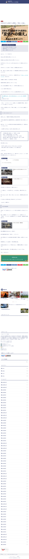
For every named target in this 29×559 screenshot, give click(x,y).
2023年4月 (15, 463)
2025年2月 (15, 407)
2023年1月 (15, 471)
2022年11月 (15, 476)
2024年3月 (15, 435)
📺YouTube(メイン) (4, 343)
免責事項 (18, 556)
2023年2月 (15, 468)
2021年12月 (15, 503)
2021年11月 (15, 506)
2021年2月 (15, 529)
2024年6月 (15, 427)
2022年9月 (15, 481)
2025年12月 (15, 382)
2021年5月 (15, 521)
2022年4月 (15, 493)
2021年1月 (15, 531)
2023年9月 (15, 450)
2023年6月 (15, 458)
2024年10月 (15, 417)
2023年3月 (15, 465)
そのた (2, 21)
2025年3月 (15, 405)
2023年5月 (15, 460)
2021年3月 (15, 526)
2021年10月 (15, 509)
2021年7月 (15, 516)
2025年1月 (15, 410)
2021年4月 (15, 524)
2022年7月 (15, 486)
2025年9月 (15, 389)
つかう (15, 373)
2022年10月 (15, 478)
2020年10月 (15, 539)
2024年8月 (15, 422)
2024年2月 (15, 438)
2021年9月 (15, 511)
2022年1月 (15, 501)
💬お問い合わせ (4, 349)
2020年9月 (15, 541)
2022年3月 (15, 496)
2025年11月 (15, 384)
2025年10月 (15, 387)
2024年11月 (15, 415)
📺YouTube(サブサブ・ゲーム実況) (7, 345)
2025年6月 (15, 397)
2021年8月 (15, 514)
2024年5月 (15, 430)
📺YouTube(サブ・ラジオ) (5, 344)
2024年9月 (15, 420)
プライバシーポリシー (12, 556)
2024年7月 (15, 425)
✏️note (2, 346)
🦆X (1, 347)
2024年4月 (15, 432)
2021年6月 (15, 519)
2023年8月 (15, 453)
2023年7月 (15, 455)
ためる (15, 370)
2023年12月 (15, 443)
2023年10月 (15, 448)
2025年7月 (15, 394)
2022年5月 (15, 491)
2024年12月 (15, 412)
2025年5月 (15, 400)
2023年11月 (15, 445)
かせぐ (15, 368)
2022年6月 (15, 488)
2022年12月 (15, 473)
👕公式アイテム (4, 348)
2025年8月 (15, 392)
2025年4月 (15, 402)
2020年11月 (15, 536)
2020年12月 (15, 534)
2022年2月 (15, 498)
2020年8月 (15, 544)
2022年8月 (15, 483)
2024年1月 (15, 440)
